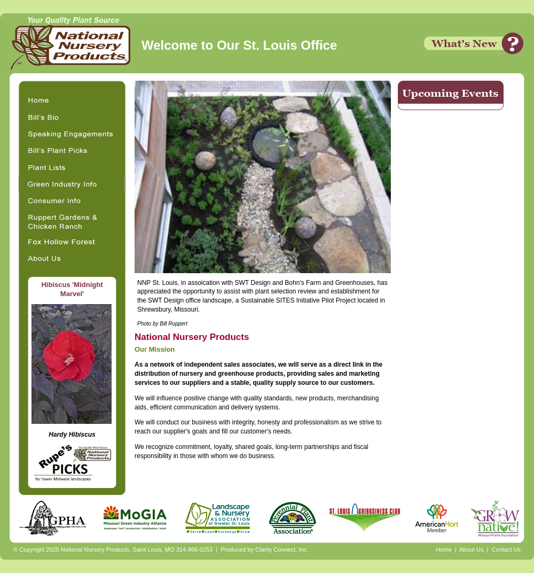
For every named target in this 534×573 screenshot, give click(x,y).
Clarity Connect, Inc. (281, 549)
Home (443, 549)
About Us (471, 549)
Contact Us (506, 549)
